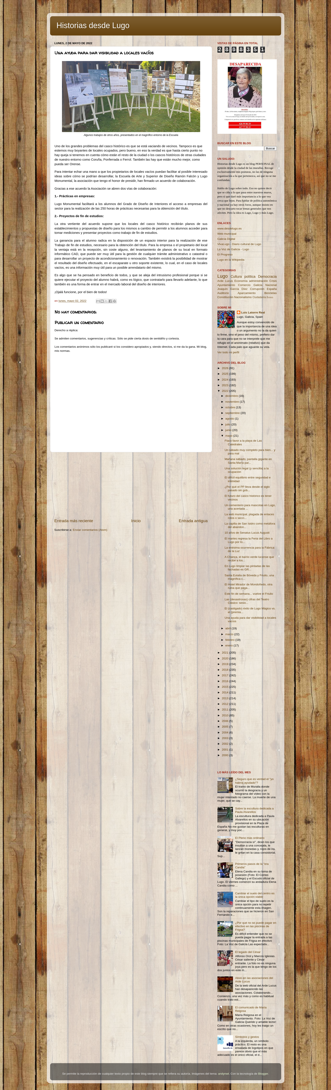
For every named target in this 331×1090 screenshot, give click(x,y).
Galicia (257, 285)
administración (258, 281)
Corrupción (257, 289)
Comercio (244, 285)
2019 (225, 664)
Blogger (263, 1073)
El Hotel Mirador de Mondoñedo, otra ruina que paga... (248, 586)
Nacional (271, 285)
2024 (225, 379)
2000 (225, 755)
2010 (225, 715)
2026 (225, 368)
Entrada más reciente (73, 520)
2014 (225, 692)
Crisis (273, 281)
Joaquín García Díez (232, 289)
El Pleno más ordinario (249, 838)
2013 (225, 698)
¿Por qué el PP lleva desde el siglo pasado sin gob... (247, 488)
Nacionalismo (243, 297)
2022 (225, 390)
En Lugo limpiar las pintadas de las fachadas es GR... (247, 567)
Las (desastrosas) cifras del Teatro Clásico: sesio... (247, 601)
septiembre (233, 413)
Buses (270, 297)
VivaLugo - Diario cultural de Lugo (239, 244)
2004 (225, 732)
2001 (225, 749)
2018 (225, 669)
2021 (225, 652)
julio (228, 424)
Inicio (136, 520)
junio (228, 430)
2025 (225, 373)
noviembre (232, 401)
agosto (230, 418)
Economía (240, 281)
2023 (225, 385)
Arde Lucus (225, 281)
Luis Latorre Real (253, 312)
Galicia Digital (226, 239)
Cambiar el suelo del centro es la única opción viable (254, 895)
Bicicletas (270, 293)
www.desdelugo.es (229, 228)
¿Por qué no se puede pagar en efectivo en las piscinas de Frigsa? (255, 926)
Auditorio (223, 293)
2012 (225, 704)
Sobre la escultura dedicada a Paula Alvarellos (254, 810)
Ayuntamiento (226, 285)
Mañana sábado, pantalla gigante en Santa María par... (248, 460)
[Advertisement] (131, 485)
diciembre (232, 395)
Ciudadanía (259, 297)
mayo (229, 435)
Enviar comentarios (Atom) (90, 529)
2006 (225, 721)
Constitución (225, 297)
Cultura (236, 276)
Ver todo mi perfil (228, 352)
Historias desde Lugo (93, 25)
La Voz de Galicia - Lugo (233, 249)
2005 (225, 726)
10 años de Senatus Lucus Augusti (247, 532)
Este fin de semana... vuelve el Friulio (249, 593)
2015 (225, 686)
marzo (229, 634)
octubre (230, 407)
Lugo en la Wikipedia (230, 259)
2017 (225, 675)
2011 (225, 709)
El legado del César (248, 952)
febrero (230, 639)
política (249, 276)
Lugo (222, 276)
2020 (225, 658)
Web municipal (226, 233)
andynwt (223, 1073)
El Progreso (225, 254)
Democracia (267, 276)
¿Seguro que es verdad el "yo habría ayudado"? (254, 780)
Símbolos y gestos (247, 1036)
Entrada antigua (193, 520)
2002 (225, 743)
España (272, 289)
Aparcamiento (246, 293)
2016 (225, 681)
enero (229, 645)
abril (228, 628)
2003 (225, 738)
